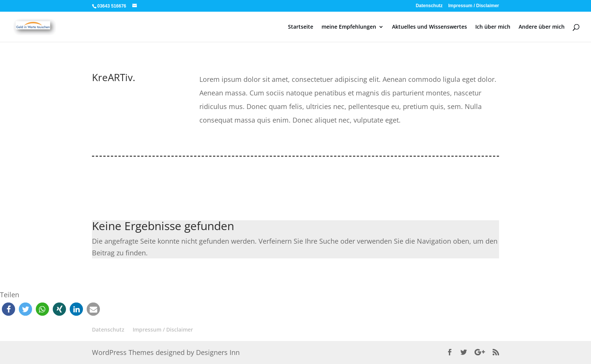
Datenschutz (429, 5)
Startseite (300, 27)
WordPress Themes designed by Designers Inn (166, 352)
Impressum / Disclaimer (473, 5)
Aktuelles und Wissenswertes (429, 27)
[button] (8, 309)
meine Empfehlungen (349, 27)
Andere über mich (542, 27)
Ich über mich (492, 27)
